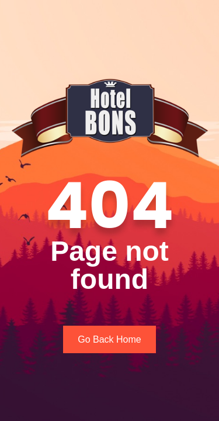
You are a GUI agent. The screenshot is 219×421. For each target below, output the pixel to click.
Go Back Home (109, 339)
